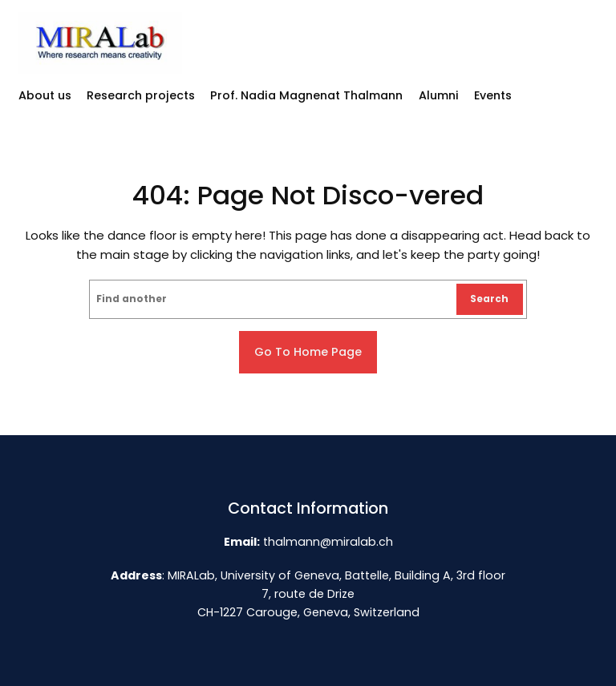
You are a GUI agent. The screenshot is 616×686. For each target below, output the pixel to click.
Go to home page (308, 352)
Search (489, 299)
